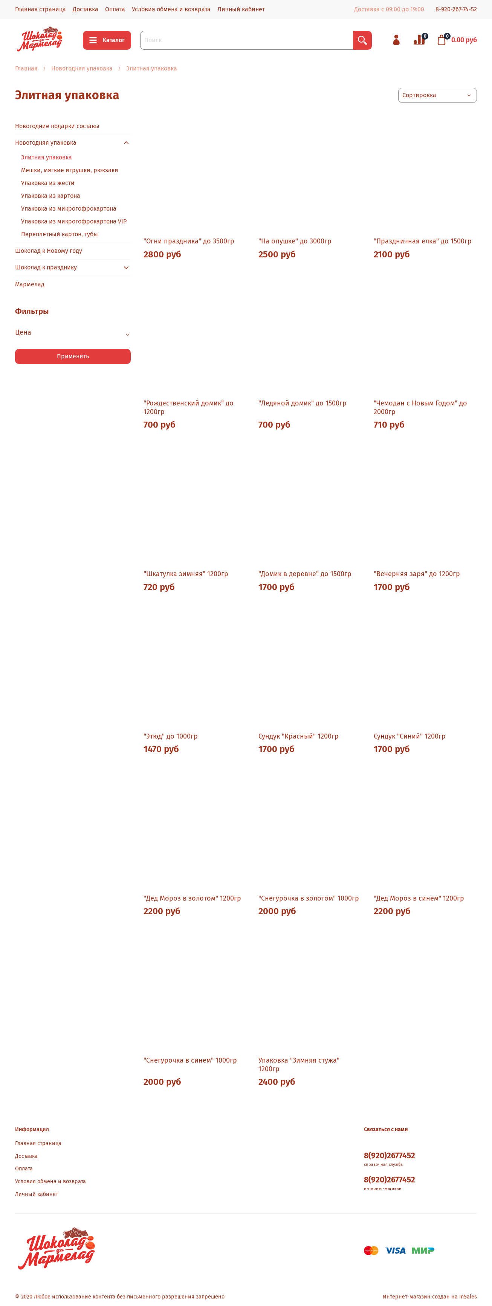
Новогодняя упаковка (82, 68)
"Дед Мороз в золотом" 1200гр (192, 898)
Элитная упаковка (46, 157)
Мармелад (29, 284)
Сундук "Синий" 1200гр (410, 736)
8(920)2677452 (389, 1156)
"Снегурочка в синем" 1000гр (190, 1060)
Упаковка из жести (48, 183)
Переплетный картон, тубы (59, 234)
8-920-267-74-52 (456, 9)
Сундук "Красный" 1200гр (298, 736)
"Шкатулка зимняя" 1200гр (186, 574)
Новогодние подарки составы (57, 126)
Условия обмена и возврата (171, 9)
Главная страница (40, 9)
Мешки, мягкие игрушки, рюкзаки (69, 170)
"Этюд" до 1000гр (171, 736)
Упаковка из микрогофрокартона (68, 208)
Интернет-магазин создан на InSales (430, 1297)
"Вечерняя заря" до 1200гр (417, 574)
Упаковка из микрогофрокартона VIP (74, 221)
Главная (26, 68)
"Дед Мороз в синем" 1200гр (419, 898)
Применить (73, 356)
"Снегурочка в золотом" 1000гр (308, 898)
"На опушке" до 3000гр (295, 241)
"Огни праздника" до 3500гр (189, 241)
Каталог (107, 40)
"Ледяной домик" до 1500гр (302, 403)
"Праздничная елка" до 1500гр (423, 241)
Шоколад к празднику (46, 267)
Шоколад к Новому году (48, 250)
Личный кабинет (241, 9)
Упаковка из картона (50, 195)
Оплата (115, 9)
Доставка (85, 9)
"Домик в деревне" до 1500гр (304, 574)
